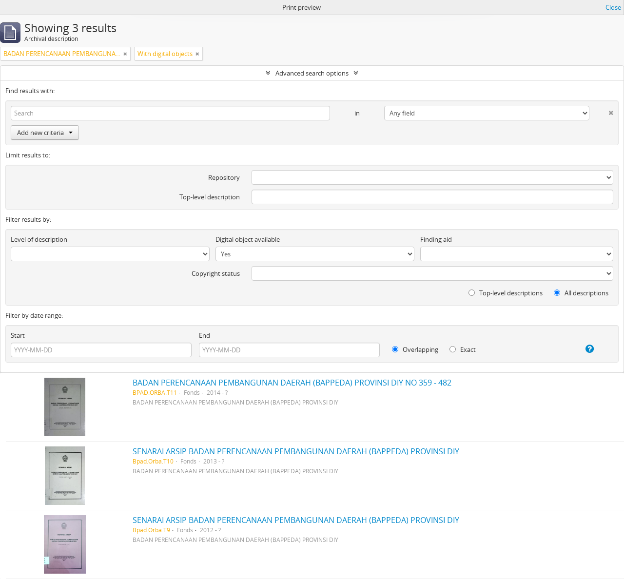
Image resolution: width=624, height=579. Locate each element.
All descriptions (581, 293)
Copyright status (216, 273)
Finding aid (436, 239)
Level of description (39, 239)
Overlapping (415, 349)
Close (613, 7)
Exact (462, 349)
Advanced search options (312, 73)
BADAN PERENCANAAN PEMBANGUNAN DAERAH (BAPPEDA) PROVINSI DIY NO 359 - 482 (292, 382)
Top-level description (209, 197)
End (204, 335)
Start (18, 335)
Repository (224, 177)
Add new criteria (45, 132)
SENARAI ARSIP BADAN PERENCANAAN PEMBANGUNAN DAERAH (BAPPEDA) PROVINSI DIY (296, 451)
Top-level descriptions (505, 293)
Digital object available (247, 239)
